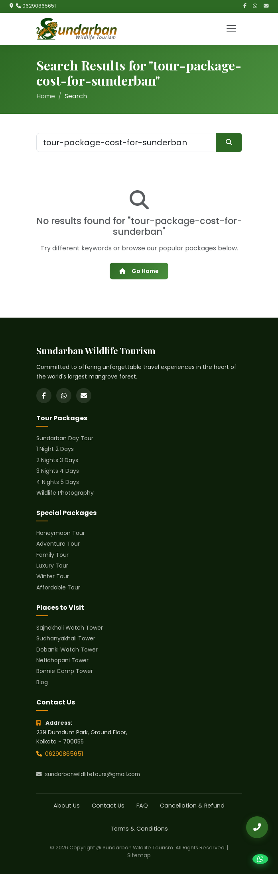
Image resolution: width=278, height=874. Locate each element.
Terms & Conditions (139, 829)
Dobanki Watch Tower (67, 650)
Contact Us (108, 806)
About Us (66, 806)
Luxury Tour (52, 566)
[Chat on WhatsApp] (260, 859)
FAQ (142, 806)
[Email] (266, 6)
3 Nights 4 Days (57, 471)
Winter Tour (52, 576)
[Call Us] (257, 827)
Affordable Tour (58, 587)
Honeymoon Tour (60, 533)
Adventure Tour (58, 544)
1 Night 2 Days (55, 449)
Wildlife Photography (65, 493)
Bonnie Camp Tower (64, 671)
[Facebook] (244, 6)
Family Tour (52, 555)
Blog (42, 682)
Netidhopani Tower (62, 660)
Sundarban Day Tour (64, 438)
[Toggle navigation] (231, 28)
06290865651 (39, 5)
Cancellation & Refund (192, 806)
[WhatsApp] (255, 6)
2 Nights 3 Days (57, 460)
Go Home (138, 271)
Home (45, 96)
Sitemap (139, 855)
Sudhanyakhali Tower (65, 638)
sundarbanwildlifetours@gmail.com (88, 774)
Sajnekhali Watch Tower (69, 628)
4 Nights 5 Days (57, 482)
